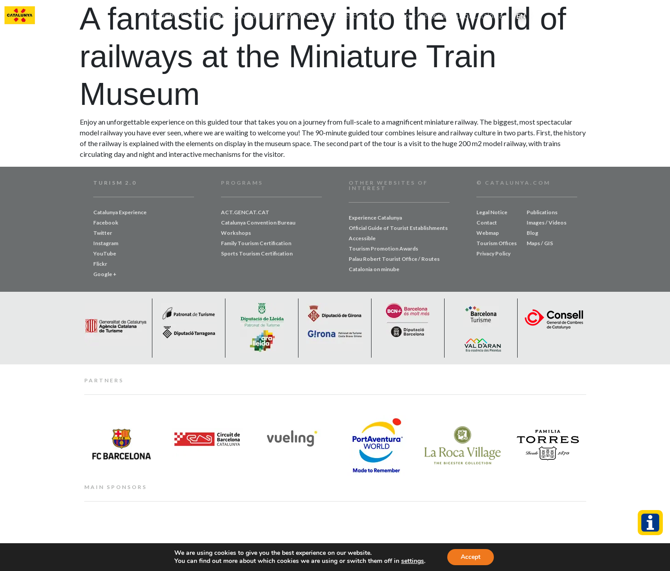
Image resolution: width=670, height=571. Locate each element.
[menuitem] (521, 15)
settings (412, 561)
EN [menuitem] (521, 16)
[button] (661, 16)
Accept (470, 557)
